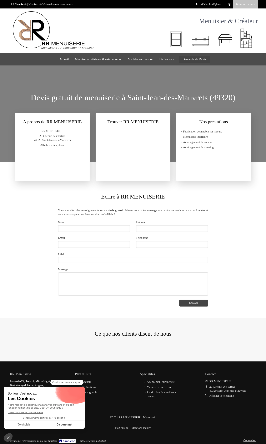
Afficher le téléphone (210, 4)
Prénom (140, 222)
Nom (61, 222)
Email (61, 237)
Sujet (61, 253)
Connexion (249, 440)
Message (63, 269)
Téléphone (142, 237)
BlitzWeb (102, 440)
